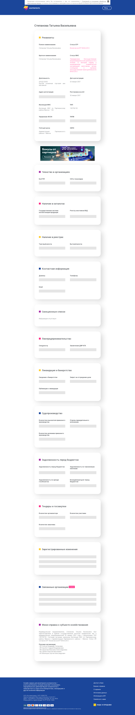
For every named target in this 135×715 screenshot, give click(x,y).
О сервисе (97, 689)
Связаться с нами (100, 699)
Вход (106, 8)
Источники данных (100, 693)
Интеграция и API (100, 696)
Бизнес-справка (99, 686)
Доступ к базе (98, 683)
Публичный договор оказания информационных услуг (34, 707)
